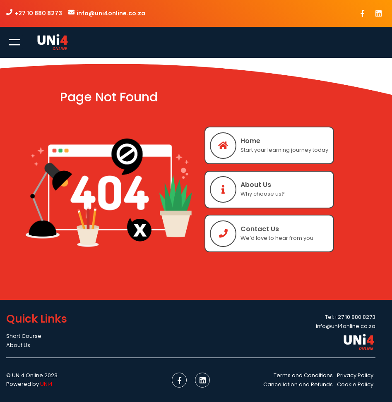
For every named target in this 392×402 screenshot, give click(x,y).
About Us (255, 184)
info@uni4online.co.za (111, 13)
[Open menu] (14, 42)
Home (250, 141)
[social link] (363, 13)
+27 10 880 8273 (38, 13)
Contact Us (259, 229)
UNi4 (46, 384)
